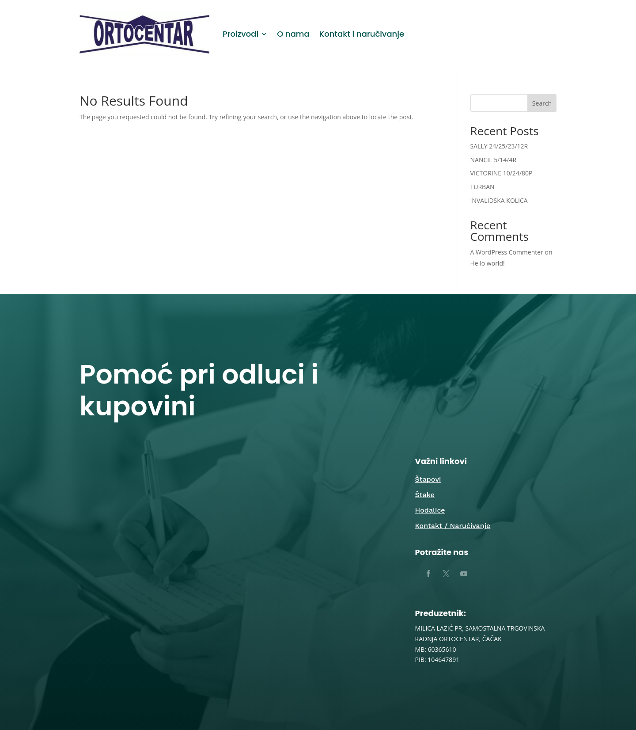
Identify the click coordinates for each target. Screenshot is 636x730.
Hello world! (487, 263)
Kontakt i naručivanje (361, 33)
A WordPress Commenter (506, 252)
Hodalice (430, 510)
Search (542, 103)
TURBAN (482, 186)
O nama (293, 33)
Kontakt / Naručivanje (453, 525)
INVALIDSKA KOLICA (499, 200)
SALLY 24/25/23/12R (499, 146)
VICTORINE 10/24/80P (501, 173)
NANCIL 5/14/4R (493, 160)
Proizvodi (240, 33)
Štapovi (428, 479)
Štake (425, 494)
